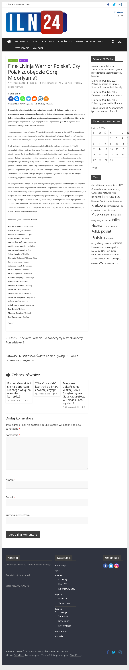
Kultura (47, 41)
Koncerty (62, 579)
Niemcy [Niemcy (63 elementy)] (118, 214)
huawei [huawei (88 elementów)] (103, 188)
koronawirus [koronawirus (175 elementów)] (111, 197)
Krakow (118, 12)
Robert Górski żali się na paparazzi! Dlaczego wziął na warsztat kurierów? (19, 389)
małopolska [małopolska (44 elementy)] (105, 210)
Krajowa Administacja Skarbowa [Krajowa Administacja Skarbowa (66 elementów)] (106, 201)
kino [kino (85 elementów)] (114, 192)
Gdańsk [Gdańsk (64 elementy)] (95, 189)
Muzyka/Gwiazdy (66, 588)
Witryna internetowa (18, 515)
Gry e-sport (64, 620)
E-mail (10, 497)
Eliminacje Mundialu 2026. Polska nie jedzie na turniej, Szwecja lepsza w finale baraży (106, 84)
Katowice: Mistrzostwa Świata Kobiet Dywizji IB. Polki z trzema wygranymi (42, 358)
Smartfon (63, 616)
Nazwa (11, 479)
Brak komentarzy (48, 83)
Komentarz (13, 435)
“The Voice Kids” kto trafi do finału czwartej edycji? (46, 386)
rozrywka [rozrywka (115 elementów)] (112, 247)
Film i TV (13, 60)
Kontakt (31, 48)
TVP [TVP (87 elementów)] (112, 258)
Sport (35, 41)
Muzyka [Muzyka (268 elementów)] (97, 214)
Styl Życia (64, 41)
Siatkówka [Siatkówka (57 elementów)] (111, 251)
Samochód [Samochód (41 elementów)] (95, 251)
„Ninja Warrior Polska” (71, 83)
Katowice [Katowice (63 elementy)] (107, 192)
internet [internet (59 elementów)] (111, 189)
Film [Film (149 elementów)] (120, 185)
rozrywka (19, 87)
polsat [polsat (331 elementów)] (106, 231)
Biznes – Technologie (88, 41)
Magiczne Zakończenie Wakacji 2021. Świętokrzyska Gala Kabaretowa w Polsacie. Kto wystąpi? (74, 393)
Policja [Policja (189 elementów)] (95, 231)
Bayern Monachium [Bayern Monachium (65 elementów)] (107, 185)
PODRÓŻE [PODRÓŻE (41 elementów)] (107, 226)
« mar (94, 167)
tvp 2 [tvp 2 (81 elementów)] (118, 258)
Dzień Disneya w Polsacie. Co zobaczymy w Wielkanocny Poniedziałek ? (44, 340)
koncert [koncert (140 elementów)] (96, 197)
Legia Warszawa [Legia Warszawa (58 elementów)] (111, 205)
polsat (11, 87)
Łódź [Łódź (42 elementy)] (116, 264)
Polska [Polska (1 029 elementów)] (98, 238)
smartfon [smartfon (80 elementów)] (96, 254)
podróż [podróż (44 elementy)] (114, 226)
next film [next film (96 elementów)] (109, 214)
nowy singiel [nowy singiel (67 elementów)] (97, 220)
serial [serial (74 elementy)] (103, 250)
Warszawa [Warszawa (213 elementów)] (106, 263)
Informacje (21, 41)
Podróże (62, 598)
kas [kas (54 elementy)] (100, 193)
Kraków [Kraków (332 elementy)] (97, 205)
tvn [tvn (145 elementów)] (107, 258)
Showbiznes (64, 603)
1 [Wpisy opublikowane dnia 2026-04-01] (105, 138)
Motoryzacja (64, 625)
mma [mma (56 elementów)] (113, 210)
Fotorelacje (15, 48)
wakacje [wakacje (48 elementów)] (94, 264)
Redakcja (34, 83)
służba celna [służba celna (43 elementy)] (107, 254)
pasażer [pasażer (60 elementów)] (107, 220)
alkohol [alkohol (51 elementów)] (94, 185)
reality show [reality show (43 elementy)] (109, 243)
